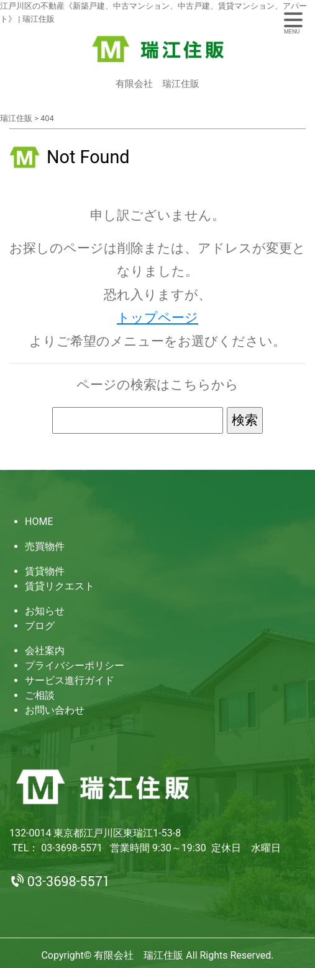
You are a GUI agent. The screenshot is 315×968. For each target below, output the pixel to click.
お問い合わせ (54, 710)
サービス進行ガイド (69, 680)
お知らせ (45, 611)
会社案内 (45, 651)
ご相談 (40, 695)
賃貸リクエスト (59, 586)
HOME (39, 521)
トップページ (157, 317)
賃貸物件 (45, 571)
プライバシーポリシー (74, 665)
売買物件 (45, 546)
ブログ (40, 626)
